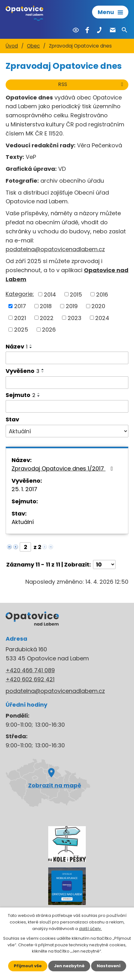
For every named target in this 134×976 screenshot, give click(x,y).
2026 (49, 329)
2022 (47, 318)
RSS (91, 84)
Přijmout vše (28, 966)
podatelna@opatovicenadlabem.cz (55, 249)
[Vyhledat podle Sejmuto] (67, 406)
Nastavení (109, 966)
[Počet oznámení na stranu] (104, 564)
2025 (21, 329)
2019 (72, 306)
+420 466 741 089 (30, 670)
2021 (20, 318)
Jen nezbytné (69, 966)
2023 (74, 318)
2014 (50, 294)
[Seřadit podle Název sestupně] (31, 347)
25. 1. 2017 (24, 489)
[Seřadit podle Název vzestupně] (31, 345)
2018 (46, 306)
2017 (20, 306)
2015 (76, 294)
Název (17, 346)
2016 (102, 294)
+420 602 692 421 (30, 679)
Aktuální (23, 522)
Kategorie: (20, 294)
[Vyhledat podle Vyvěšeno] (67, 382)
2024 (102, 318)
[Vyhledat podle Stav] (67, 431)
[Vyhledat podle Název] (67, 358)
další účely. (90, 929)
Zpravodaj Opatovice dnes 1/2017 (64, 468)
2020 (98, 306)
